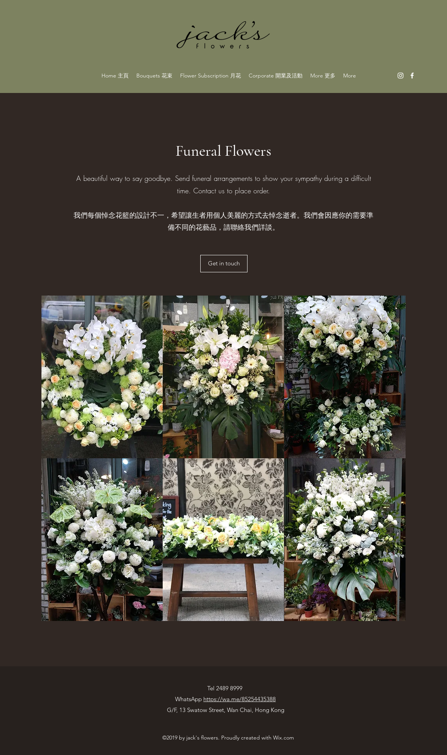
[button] (102, 377)
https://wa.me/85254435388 (239, 699)
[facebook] (412, 75)
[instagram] (400, 75)
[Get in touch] (224, 263)
